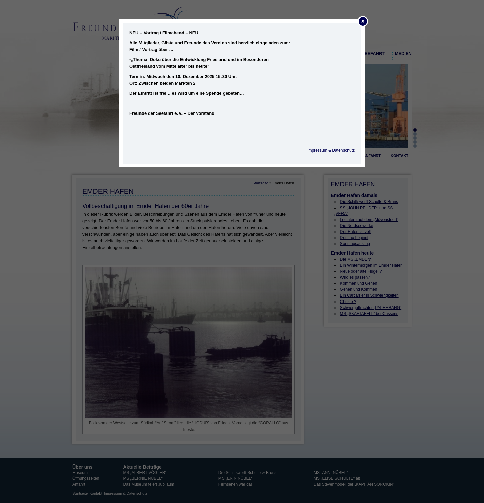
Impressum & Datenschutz (331, 150)
